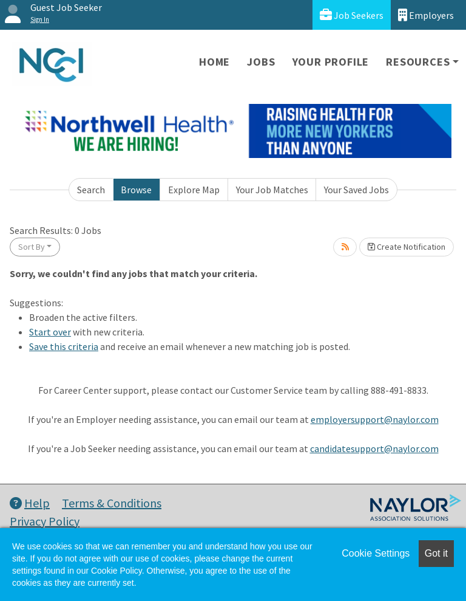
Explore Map (194, 190)
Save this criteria (63, 346)
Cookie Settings (376, 553)
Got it (436, 553)
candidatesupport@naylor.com (374, 448)
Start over (50, 332)
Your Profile (331, 62)
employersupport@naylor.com (375, 419)
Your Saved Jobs (356, 190)
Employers (426, 14)
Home (214, 62)
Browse (136, 190)
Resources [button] (418, 62)
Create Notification (406, 246)
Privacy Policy (44, 521)
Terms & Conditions (111, 502)
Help (30, 502)
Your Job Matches (272, 190)
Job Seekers (351, 14)
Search (91, 190)
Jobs (261, 62)
